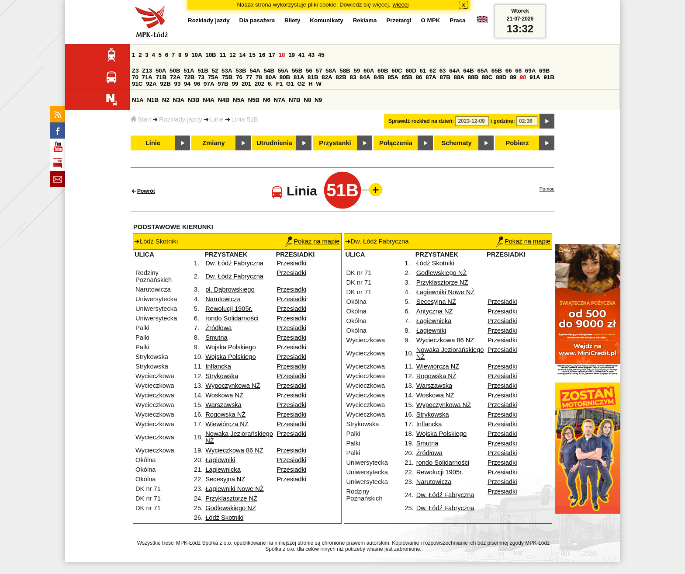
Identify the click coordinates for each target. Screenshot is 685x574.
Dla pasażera (257, 20)
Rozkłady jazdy (180, 119)
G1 (290, 83)
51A (188, 70)
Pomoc (547, 188)
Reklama (365, 20)
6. (270, 83)
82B (341, 77)
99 (235, 83)
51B (202, 70)
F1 (279, 83)
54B (269, 70)
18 (282, 55)
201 (246, 83)
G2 (301, 83)
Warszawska (223, 404)
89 (513, 77)
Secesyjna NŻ (225, 479)
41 (301, 55)
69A (530, 70)
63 (442, 70)
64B (468, 70)
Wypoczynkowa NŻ (232, 385)
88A (459, 77)
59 (356, 70)
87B (444, 77)
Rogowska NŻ (225, 414)
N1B (153, 100)
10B (210, 55)
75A (213, 77)
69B (544, 70)
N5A (239, 100)
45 (321, 55)
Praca (457, 20)
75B (227, 77)
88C (487, 77)
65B (496, 70)
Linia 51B (245, 119)
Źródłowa (218, 327)
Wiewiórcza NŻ (227, 424)
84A (365, 77)
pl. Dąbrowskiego (229, 289)
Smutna (216, 337)
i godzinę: (503, 121)
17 (272, 55)
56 (309, 70)
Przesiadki (292, 263)
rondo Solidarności (231, 318)
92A (151, 83)
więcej (401, 4)
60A (368, 70)
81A (299, 77)
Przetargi (398, 20)
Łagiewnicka (223, 469)
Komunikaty (326, 20)
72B (189, 77)
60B (382, 70)
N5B (253, 100)
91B (548, 77)
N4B (224, 100)
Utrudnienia (274, 142)
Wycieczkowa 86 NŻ (234, 450)
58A (330, 70)
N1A (138, 100)
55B (297, 70)
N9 (318, 100)
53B (240, 70)
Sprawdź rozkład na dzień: (421, 121)
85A (392, 77)
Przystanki (335, 142)
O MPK (430, 20)
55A (283, 70)
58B (344, 70)
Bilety (292, 20)
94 (187, 83)
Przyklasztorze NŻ (231, 498)
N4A (208, 100)
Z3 (135, 70)
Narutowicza (223, 299)
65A (482, 70)
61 (423, 70)
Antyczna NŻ (434, 311)
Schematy (456, 142)
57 (319, 70)
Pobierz (517, 142)
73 (201, 77)
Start (141, 119)
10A (196, 55)
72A (175, 77)
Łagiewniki (220, 459)
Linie (217, 119)
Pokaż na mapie (312, 241)
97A (209, 83)
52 (215, 70)
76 (239, 77)
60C (396, 70)
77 (249, 77)
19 (291, 55)
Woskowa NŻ (224, 395)
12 (232, 55)
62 (432, 70)
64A (454, 70)
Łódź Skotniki (224, 517)
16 (262, 55)
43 (311, 55)
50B (175, 70)
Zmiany (213, 142)
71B (161, 77)
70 (135, 77)
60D (410, 70)
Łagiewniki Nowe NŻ (234, 488)
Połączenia (395, 142)
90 (523, 77)
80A (271, 77)
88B (473, 77)
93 (177, 83)
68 (518, 70)
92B (165, 83)
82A (327, 77)
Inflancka (218, 366)
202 (259, 83)
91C (137, 83)
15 (252, 55)
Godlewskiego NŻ (230, 507)
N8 (307, 100)
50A (161, 70)
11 (222, 55)
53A (226, 70)
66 (508, 70)
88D (501, 77)
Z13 (147, 70)
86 (419, 77)
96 (197, 83)
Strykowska (221, 375)
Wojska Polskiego (230, 347)
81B (313, 77)
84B (379, 77)
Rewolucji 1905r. (229, 308)
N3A (179, 100)
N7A (280, 100)
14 (242, 55)
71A (147, 77)
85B (407, 77)
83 (353, 77)
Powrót (146, 191)
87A (431, 77)
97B (223, 83)
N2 (166, 100)
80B (285, 77)
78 (259, 77)
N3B (194, 100)
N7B (295, 100)
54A (254, 70)
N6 (266, 100)
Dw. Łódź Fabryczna (234, 263)
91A (534, 77)
